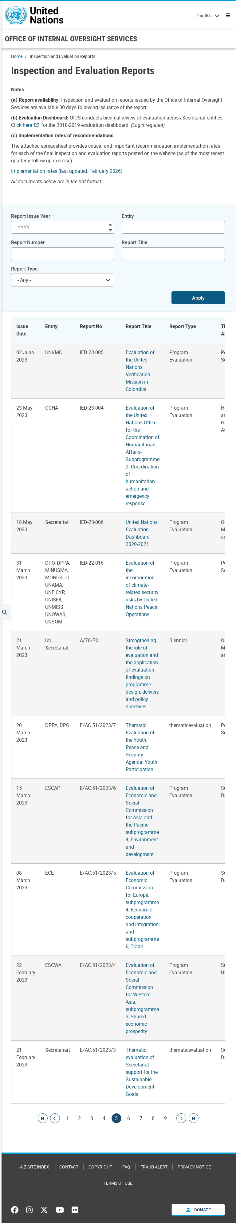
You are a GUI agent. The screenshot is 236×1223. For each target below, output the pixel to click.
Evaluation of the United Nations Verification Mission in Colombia (140, 370)
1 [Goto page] (67, 1118)
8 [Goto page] (153, 1118)
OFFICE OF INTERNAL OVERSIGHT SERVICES (71, 39)
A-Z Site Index (34, 1167)
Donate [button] (198, 1210)
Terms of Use (118, 1183)
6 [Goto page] (129, 1118)
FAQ (126, 1167)
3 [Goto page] (92, 1118)
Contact (68, 1167)
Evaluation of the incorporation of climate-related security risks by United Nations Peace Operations (142, 588)
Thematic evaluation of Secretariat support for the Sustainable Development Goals (142, 1072)
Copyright (100, 1167)
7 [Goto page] (141, 1118)
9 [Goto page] (166, 1118)
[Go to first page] (43, 1118)
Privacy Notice (194, 1167)
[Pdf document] (71, 171)
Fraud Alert (153, 1167)
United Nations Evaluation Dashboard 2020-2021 (142, 533)
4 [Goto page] (104, 1118)
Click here (21, 125)
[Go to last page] (194, 1118)
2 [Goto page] (80, 1118)
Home (16, 56)
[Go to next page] (181, 1118)
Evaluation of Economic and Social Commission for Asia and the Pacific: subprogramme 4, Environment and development (142, 821)
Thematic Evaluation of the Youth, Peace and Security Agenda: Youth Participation (141, 747)
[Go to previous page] (55, 1118)
